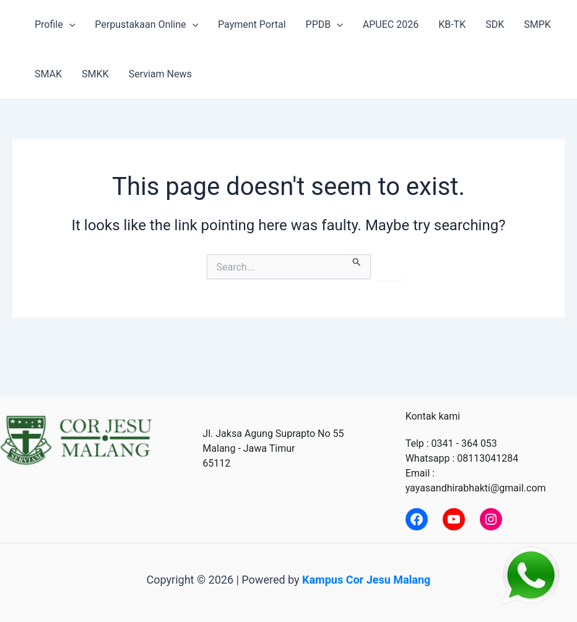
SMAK (48, 74)
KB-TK (452, 24)
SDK (494, 24)
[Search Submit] (357, 260)
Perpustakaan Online (146, 25)
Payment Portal (251, 24)
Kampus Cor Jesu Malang (366, 579)
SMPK (537, 24)
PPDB (324, 25)
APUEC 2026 (391, 24)
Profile (55, 25)
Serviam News (160, 74)
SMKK (95, 74)
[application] (69, 25)
